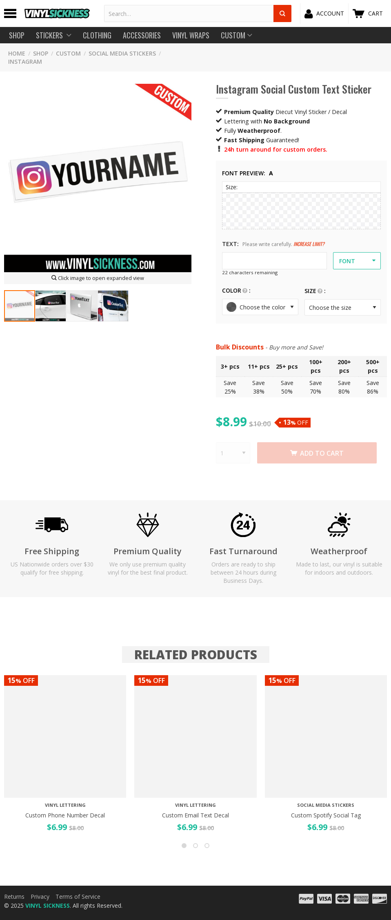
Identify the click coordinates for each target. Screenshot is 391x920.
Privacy (40, 896)
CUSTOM (68, 53)
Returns (14, 896)
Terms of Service (78, 896)
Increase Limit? (308, 243)
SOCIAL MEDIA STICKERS (122, 53)
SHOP (40, 53)
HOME (16, 53)
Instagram (25, 61)
